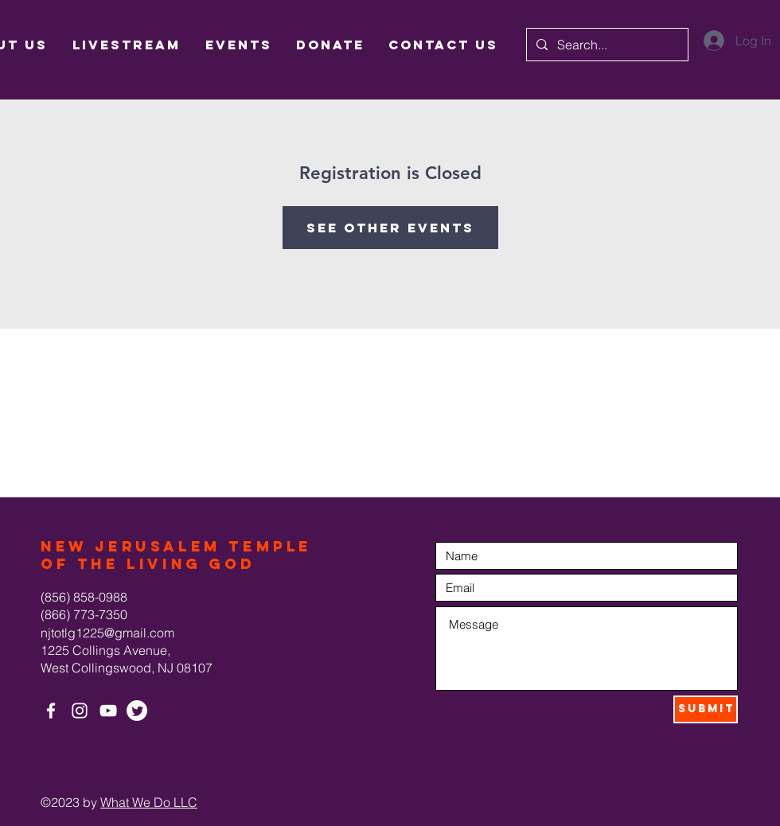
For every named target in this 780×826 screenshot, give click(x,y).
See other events (390, 228)
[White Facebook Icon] (51, 710)
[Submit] (705, 709)
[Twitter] (137, 710)
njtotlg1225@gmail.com (107, 633)
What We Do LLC (148, 802)
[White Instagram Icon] (79, 710)
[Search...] (605, 44)
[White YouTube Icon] (108, 710)
